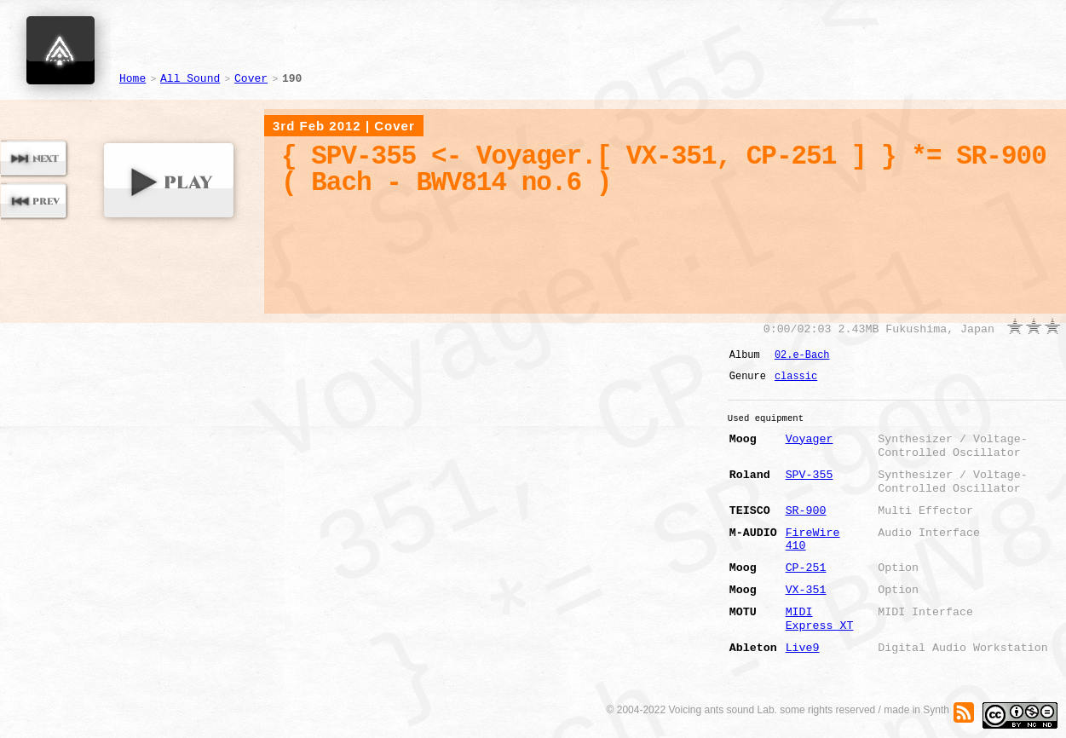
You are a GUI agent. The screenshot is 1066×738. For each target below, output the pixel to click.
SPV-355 (809, 475)
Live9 (803, 648)
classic (796, 377)
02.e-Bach (802, 355)
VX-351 (806, 590)
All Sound (190, 78)
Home (132, 78)
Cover (251, 78)
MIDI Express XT (820, 619)
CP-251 (806, 568)
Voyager (809, 439)
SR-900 (806, 510)
